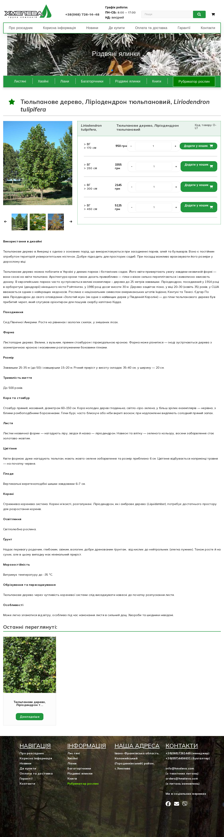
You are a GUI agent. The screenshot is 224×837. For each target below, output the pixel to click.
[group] (112, 54)
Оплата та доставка (151, 28)
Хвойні (43, 81)
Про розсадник (21, 28)
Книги (156, 81)
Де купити (117, 28)
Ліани (64, 81)
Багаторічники (92, 81)
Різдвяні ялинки (128, 81)
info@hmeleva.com (180, 768)
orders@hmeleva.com (182, 778)
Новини (92, 28)
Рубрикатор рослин (194, 82)
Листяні (20, 81)
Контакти (208, 28)
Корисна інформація (59, 28)
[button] (109, 70)
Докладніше (29, 717)
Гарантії (184, 28)
